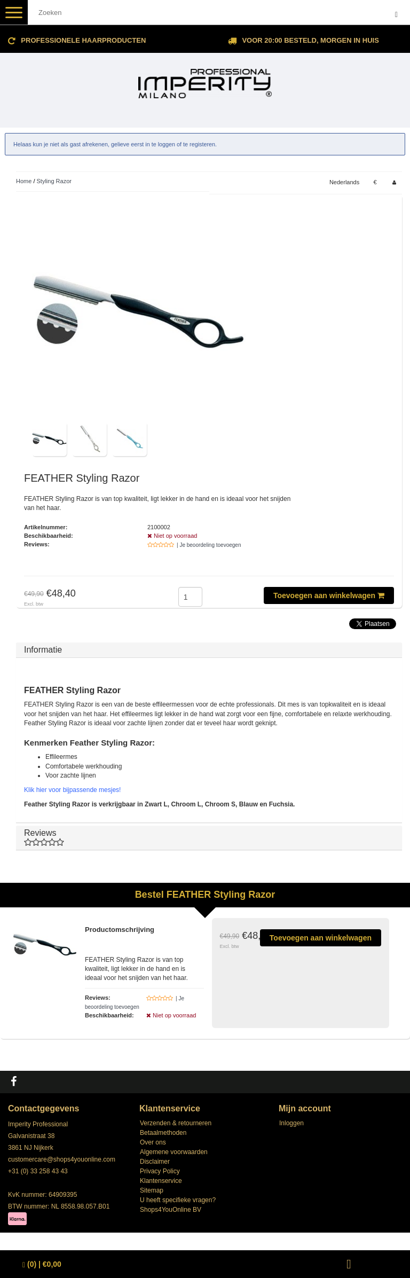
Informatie (43, 649)
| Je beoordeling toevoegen (209, 545)
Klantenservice (161, 1181)
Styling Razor (54, 181)
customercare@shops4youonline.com (61, 1159)
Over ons (153, 1142)
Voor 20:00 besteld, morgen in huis (310, 40)
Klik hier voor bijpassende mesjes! (72, 790)
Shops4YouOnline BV (170, 1209)
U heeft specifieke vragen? (178, 1200)
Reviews (209, 837)
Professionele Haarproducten (83, 40)
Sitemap (151, 1190)
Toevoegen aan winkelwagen (328, 595)
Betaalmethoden (163, 1132)
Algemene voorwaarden (174, 1152)
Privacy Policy (160, 1171)
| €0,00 (41, 1264)
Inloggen (291, 1123)
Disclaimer (155, 1161)
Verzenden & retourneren (175, 1123)
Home (23, 181)
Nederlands (344, 182)
